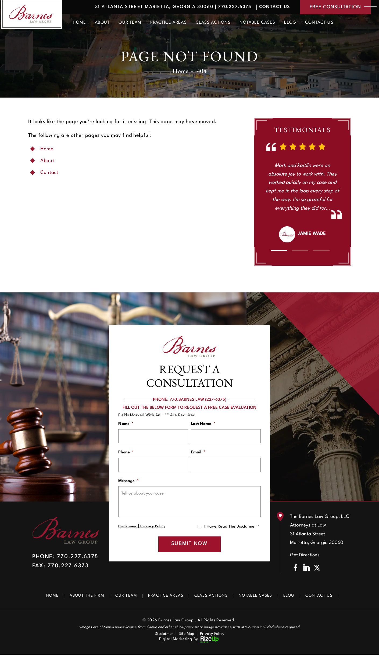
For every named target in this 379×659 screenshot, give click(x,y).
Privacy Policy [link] (213, 638)
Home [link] (47, 148)
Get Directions (305, 559)
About (102, 23)
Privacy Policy (153, 529)
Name (126, 424)
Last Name (203, 424)
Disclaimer (127, 529)
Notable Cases (257, 23)
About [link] (47, 160)
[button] (279, 250)
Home (79, 23)
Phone (126, 453)
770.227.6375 (225, 7)
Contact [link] (49, 172)
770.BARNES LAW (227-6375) (198, 399)
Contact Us (268, 7)
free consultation (333, 7)
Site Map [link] (186, 638)
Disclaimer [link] (162, 638)
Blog (290, 23)
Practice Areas (168, 23)
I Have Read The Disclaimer (231, 529)
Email (198, 453)
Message (128, 483)
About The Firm (82, 600)
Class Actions (213, 23)
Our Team (130, 23)
